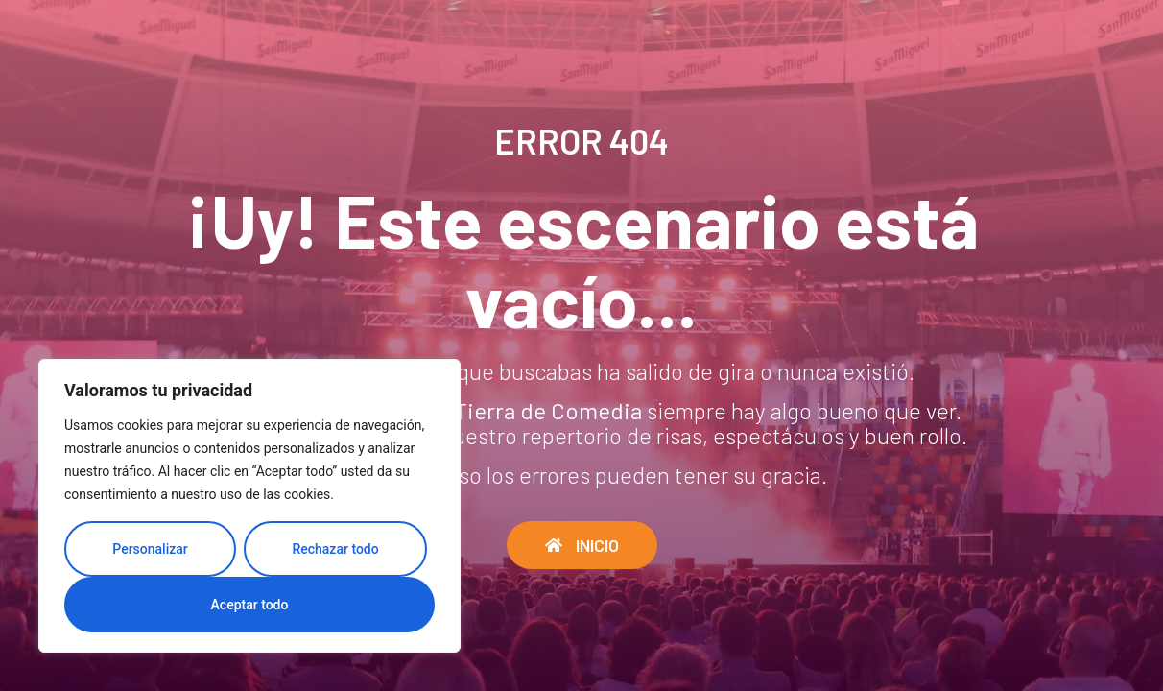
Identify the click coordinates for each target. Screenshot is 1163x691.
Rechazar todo (335, 549)
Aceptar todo (250, 604)
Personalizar (149, 549)
